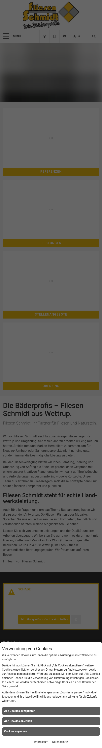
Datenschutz (60, 741)
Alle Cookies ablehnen (18, 721)
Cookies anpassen (15, 731)
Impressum (41, 741)
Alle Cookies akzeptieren (19, 710)
